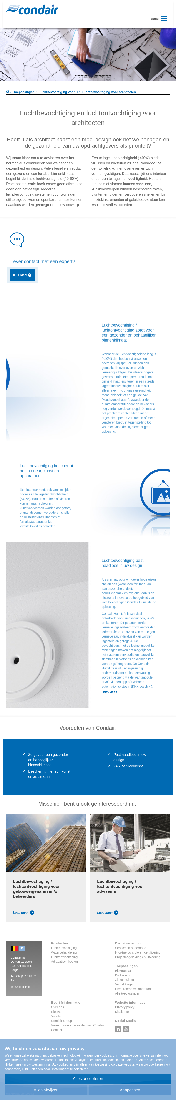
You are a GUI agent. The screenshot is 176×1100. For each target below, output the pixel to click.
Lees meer (23, 912)
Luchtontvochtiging (64, 957)
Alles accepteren (88, 1078)
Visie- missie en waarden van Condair (78, 1025)
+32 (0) (20, 976)
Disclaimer (122, 1011)
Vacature (57, 1016)
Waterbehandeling (64, 952)
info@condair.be (20, 986)
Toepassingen (24, 92)
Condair (32, 9)
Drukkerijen (123, 975)
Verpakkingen (124, 984)
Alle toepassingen (127, 993)
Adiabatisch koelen (64, 961)
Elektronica (123, 970)
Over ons (57, 1007)
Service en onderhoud (130, 948)
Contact (56, 1030)
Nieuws (56, 1011)
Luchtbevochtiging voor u (58, 92)
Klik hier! (22, 275)
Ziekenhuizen (124, 980)
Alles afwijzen (46, 1090)
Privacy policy (125, 1007)
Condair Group (61, 1021)
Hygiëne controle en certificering (138, 952)
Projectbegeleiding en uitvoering (137, 957)
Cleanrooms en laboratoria (134, 989)
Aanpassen (130, 1090)
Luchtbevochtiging (64, 948)
